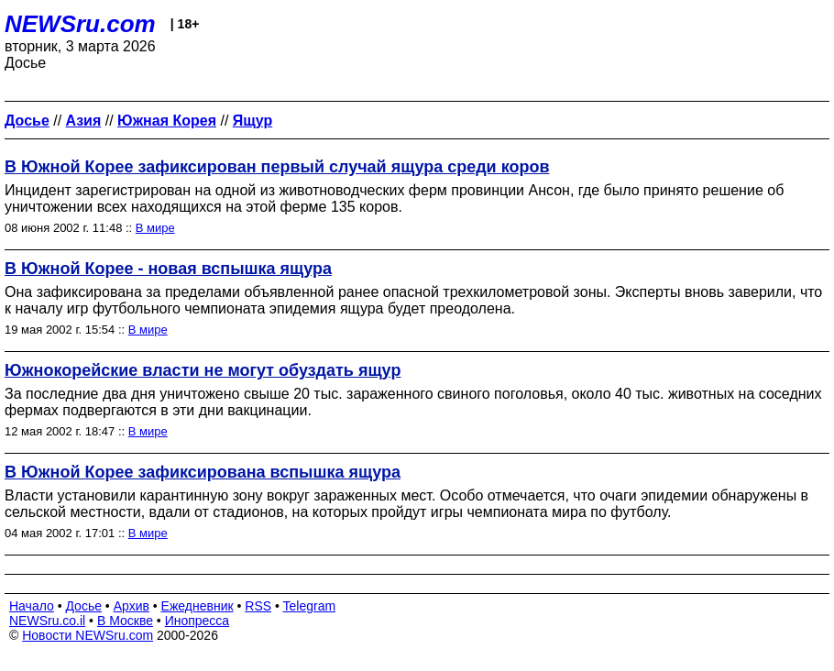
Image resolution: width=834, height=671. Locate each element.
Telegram (309, 606)
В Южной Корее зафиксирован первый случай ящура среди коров (277, 167)
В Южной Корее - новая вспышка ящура (168, 268)
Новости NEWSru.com (87, 635)
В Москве (125, 620)
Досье (83, 606)
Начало (31, 606)
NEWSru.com (80, 24)
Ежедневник (197, 606)
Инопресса (197, 620)
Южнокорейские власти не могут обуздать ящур (203, 370)
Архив (131, 606)
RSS (258, 606)
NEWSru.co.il (47, 620)
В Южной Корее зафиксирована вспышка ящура (203, 472)
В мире (155, 228)
